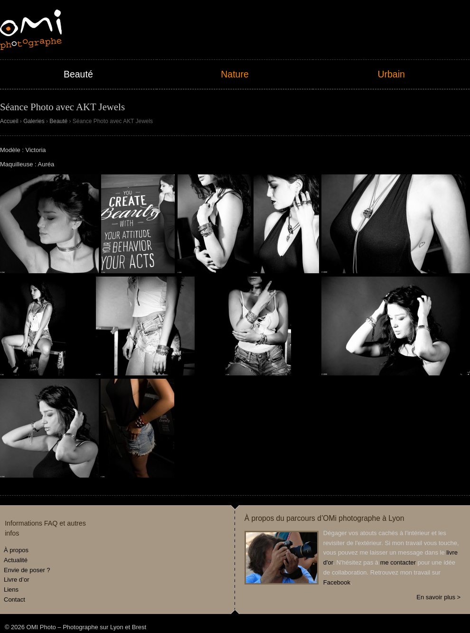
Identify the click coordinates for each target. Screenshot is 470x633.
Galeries (34, 121)
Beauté (78, 74)
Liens (11, 589)
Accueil (9, 121)
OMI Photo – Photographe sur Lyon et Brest (31, 30)
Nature (235, 74)
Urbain (390, 74)
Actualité (16, 560)
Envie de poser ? (27, 570)
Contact (14, 599)
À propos (16, 550)
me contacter (398, 562)
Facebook (336, 582)
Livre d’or (16, 579)
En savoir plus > (438, 597)
